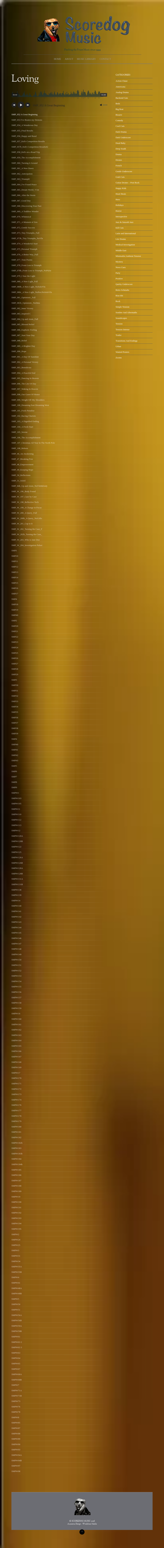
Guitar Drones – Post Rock (127, 182)
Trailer (119, 335)
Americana (120, 86)
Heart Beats (121, 194)
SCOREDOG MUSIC (81, 1521)
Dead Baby (120, 143)
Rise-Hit (119, 295)
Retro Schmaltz (122, 290)
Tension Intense (122, 329)
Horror (119, 211)
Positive (119, 278)
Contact (105, 59)
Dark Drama (121, 132)
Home (57, 59)
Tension (119, 323)
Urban (118, 346)
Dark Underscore (123, 137)
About (69, 59)
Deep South (121, 148)
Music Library (86, 59)
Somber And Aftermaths (126, 312)
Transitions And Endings (126, 340)
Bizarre (119, 114)
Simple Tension (122, 307)
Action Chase (122, 81)
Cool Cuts (120, 126)
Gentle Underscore (124, 171)
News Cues (121, 267)
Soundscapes (121, 318)
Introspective (121, 216)
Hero (118, 199)
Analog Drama (122, 92)
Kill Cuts (120, 227)
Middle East (121, 250)
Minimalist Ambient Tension (128, 256)
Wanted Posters (122, 352)
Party (118, 273)
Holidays (120, 205)
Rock (118, 301)
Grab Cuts (120, 177)
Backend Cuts (122, 98)
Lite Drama (121, 239)
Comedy (119, 120)
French (119, 165)
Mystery (119, 261)
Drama (119, 154)
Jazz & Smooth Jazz (124, 222)
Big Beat (119, 109)
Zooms (119, 357)
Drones (119, 160)
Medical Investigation (125, 244)
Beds (118, 103)
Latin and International (126, 233)
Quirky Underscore (124, 284)
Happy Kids (121, 188)
